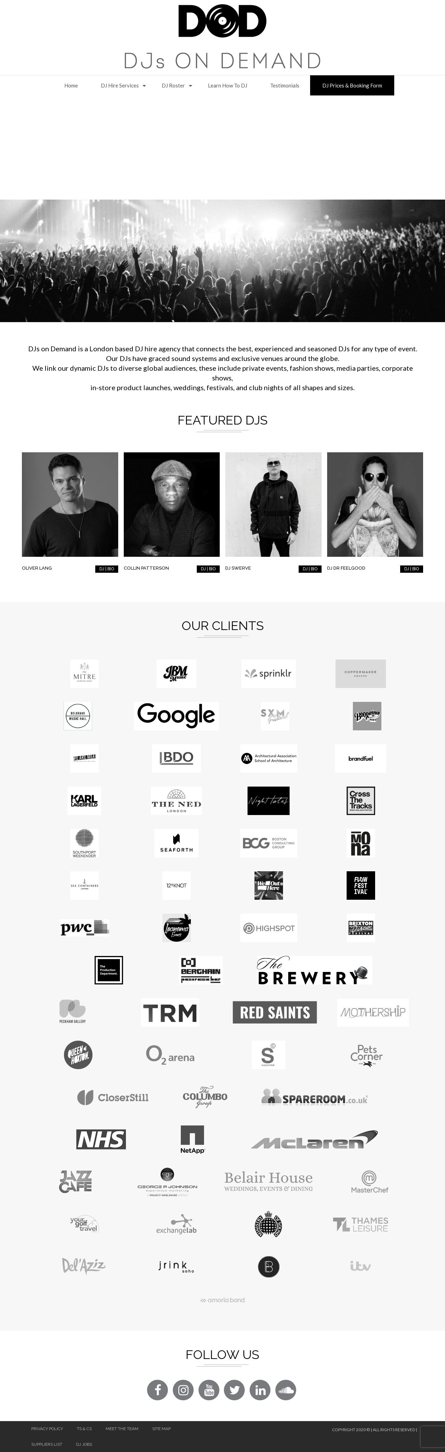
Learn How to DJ (227, 85)
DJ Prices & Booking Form (352, 85)
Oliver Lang (37, 568)
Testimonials (284, 85)
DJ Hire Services (120, 85)
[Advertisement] (222, 147)
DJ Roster (173, 85)
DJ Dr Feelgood (346, 568)
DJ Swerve (238, 568)
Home (71, 85)
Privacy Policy (47, 1429)
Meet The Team (122, 1429)
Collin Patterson (146, 568)
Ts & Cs (84, 1429)
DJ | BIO (106, 568)
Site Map (161, 1429)
